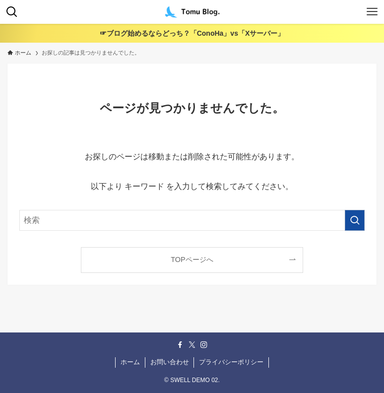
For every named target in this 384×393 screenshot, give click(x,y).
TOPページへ (192, 259)
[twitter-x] (192, 344)
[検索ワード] (192, 220)
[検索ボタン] (12, 12)
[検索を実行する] (355, 220)
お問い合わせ (169, 362)
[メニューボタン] (372, 12)
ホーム (130, 362)
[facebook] (180, 344)
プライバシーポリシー (231, 362)
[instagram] (203, 344)
